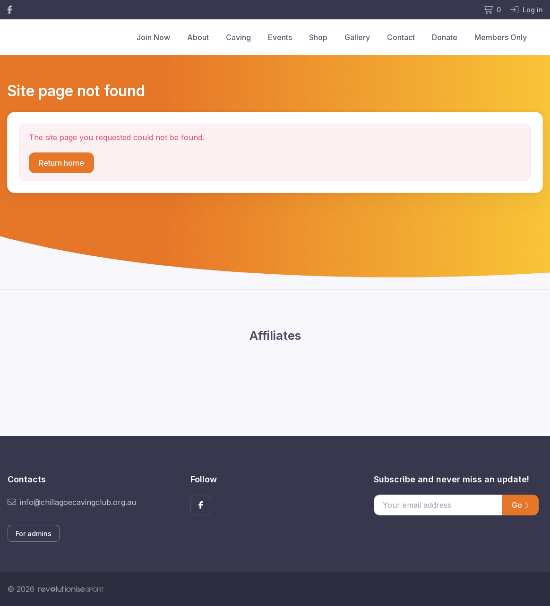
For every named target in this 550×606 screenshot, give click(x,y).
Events (280, 37)
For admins (34, 534)
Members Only (500, 37)
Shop (318, 37)
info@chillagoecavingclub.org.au (72, 502)
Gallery (357, 37)
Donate (444, 37)
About (198, 37)
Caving (238, 37)
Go (520, 505)
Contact (401, 37)
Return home (61, 163)
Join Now (153, 37)
